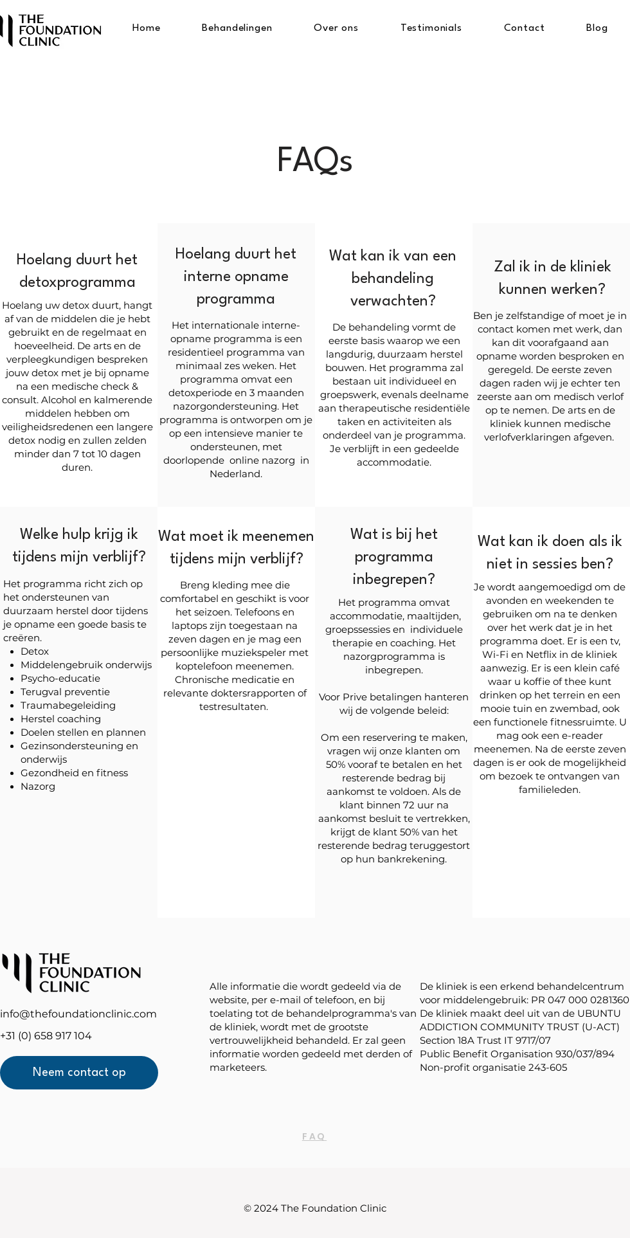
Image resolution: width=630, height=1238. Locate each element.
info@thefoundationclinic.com (78, 1014)
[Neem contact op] (79, 1072)
